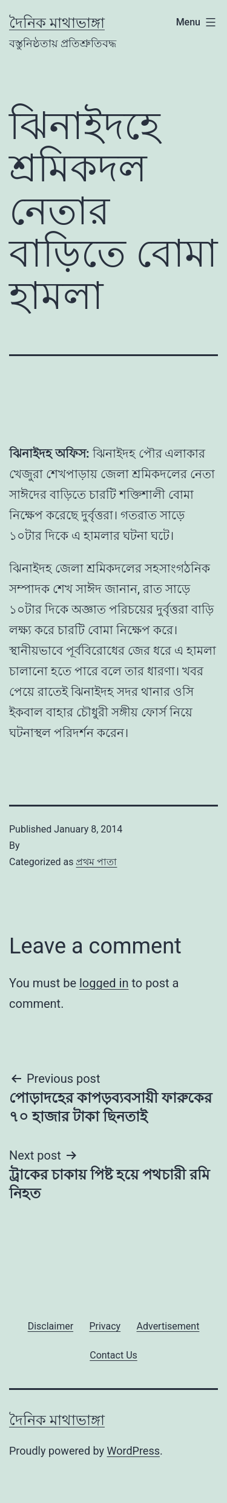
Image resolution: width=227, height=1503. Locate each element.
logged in (103, 983)
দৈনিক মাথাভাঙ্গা (57, 23)
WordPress (133, 1450)
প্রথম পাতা (96, 862)
